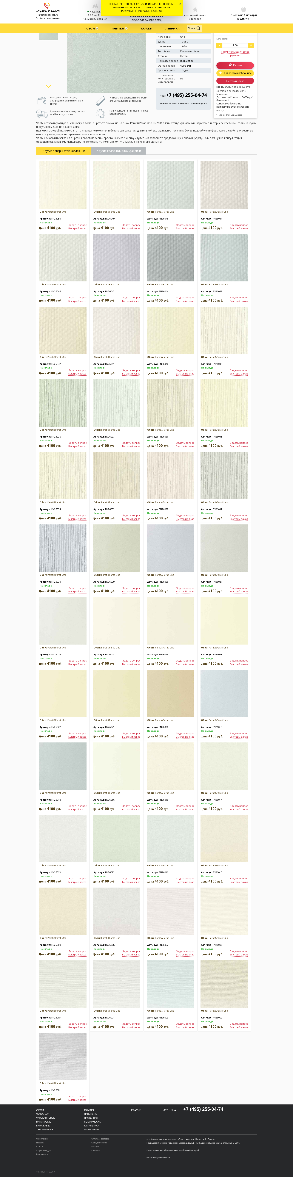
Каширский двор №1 (95, 19)
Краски (146, 28)
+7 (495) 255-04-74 (48, 11)
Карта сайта (42, 1154)
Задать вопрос (78, 225)
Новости (40, 1143)
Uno (182, 36)
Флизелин (186, 65)
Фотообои (42, 1114)
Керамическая (93, 1121)
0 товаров (195, 19)
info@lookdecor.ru (48, 14)
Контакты (95, 1150)
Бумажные (43, 1125)
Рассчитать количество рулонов (235, 53)
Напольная (91, 1114)
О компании (42, 1139)
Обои (90, 28)
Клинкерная (91, 1125)
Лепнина (172, 28)
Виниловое (187, 60)
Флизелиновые (45, 1118)
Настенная (91, 1118)
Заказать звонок (49, 18)
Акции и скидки (43, 1150)
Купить (237, 65)
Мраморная (91, 1129)
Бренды (95, 1146)
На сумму (243, 18)
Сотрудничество (99, 1143)
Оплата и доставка (100, 1139)
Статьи (39, 1146)
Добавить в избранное (237, 73)
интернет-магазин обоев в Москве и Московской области (187, 1139)
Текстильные (44, 1129)
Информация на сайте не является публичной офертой (183, 103)
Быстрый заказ (235, 81)
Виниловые (43, 1121)
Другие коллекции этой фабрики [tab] (119, 151)
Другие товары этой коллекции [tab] (63, 151)
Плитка (118, 28)
